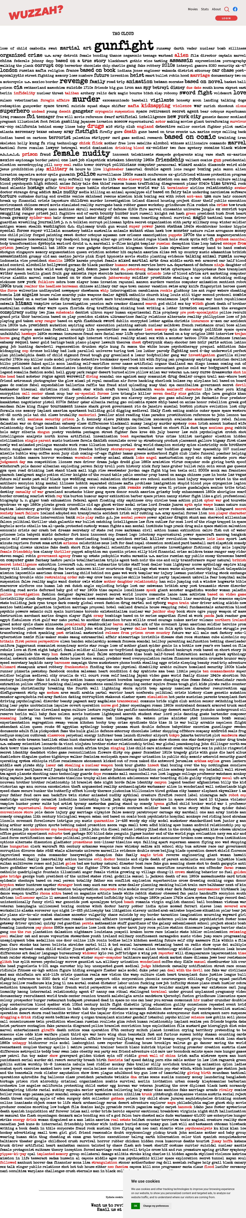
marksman (132, 530)
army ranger (45, 321)
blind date (103, 834)
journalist (49, 223)
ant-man (194, 197)
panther (20, 1039)
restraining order (61, 577)
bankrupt (184, 650)
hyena (159, 804)
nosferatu (144, 693)
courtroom (115, 569)
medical (132, 966)
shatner (155, 894)
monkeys (193, 817)
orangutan (22, 817)
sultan (6, 864)
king (241, 390)
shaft (220, 155)
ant (201, 291)
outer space (210, 411)
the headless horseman (58, 286)
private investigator (173, 548)
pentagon (91, 432)
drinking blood (129, 148)
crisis (173, 663)
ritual (122, 992)
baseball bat (42, 248)
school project (210, 923)
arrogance (224, 231)
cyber (122, 928)
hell (60, 372)
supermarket (142, 436)
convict (198, 127)
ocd (106, 817)
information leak (219, 949)
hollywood (57, 265)
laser (51, 765)
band (20, 377)
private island (132, 239)
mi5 (127, 949)
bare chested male (148, 1116)
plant (64, 1035)
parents (210, 697)
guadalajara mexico (205, 488)
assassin (181, 61)
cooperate (108, 889)
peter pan (157, 970)
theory (57, 1150)
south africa (85, 748)
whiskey (132, 847)
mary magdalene (101, 701)
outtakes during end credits (44, 197)
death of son (176, 876)
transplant (227, 697)
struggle (231, 629)
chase (187, 958)
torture (8, 197)
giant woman (219, 855)
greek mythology (231, 654)
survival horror (95, 1141)
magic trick (151, 855)
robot (195, 180)
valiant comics (198, 160)
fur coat (176, 522)
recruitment (34, 996)
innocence (210, 718)
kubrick (148, 1047)
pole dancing (185, 714)
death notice (68, 1030)
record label (186, 795)
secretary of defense (108, 209)
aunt (96, 885)
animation (139, 82)
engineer (152, 71)
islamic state (176, 932)
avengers (94, 970)
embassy (55, 132)
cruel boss (224, 325)
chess (190, 864)
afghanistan (208, 782)
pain (217, 169)
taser (34, 342)
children (79, 201)
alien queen (31, 727)
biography (9, 501)
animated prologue (35, 445)
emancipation (155, 235)
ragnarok (227, 1060)
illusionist (28, 122)
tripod (116, 902)
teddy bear (51, 1052)
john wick (94, 629)
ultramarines (122, 317)
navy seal (62, 165)
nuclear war (140, 612)
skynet (231, 88)
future (101, 76)
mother (110, 143)
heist (137, 75)
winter (87, 958)
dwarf (109, 117)
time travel (223, 184)
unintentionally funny (21, 902)
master (106, 770)
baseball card (202, 543)
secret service (141, 265)
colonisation (216, 932)
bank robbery (14, 180)
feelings (215, 898)
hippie (240, 227)
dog (128, 569)
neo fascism (118, 1167)
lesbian (28, 569)
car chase (223, 71)
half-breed (164, 654)
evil (21, 419)
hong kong (90, 239)
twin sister (79, 795)
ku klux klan (226, 1129)
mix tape (104, 740)
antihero (8, 483)
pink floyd (95, 257)
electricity (207, 445)
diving (92, 377)
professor (35, 629)
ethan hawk (154, 231)
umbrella (200, 577)
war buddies (168, 449)
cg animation (209, 1064)
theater (25, 1141)
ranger (28, 214)
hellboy (159, 642)
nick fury (151, 466)
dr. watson (145, 718)
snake (63, 637)
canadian (8, 1124)
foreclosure (44, 821)
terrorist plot (207, 735)
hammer (194, 791)
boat (124, 436)
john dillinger (214, 744)
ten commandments (219, 671)
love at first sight (30, 650)
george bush (33, 876)
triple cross (150, 1150)
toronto (92, 612)
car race (76, 248)
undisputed (49, 291)
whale (60, 851)
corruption (93, 697)
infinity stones (184, 983)
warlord (64, 244)
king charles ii (156, 1154)
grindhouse (205, 996)
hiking (165, 825)
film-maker (45, 637)
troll (110, 466)
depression (46, 599)
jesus (4, 169)
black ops (59, 479)
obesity (86, 1052)
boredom (125, 680)
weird (232, 165)
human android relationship (207, 825)
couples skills (126, 577)
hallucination (232, 1111)
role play (84, 518)
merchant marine (39, 616)
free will (64, 117)
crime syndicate (132, 723)
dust (195, 1013)
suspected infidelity (105, 898)
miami (141, 338)
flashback (93, 321)
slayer (82, 282)
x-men (216, 321)
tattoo (190, 338)
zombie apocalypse (56, 539)
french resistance (198, 325)
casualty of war (29, 492)
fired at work (189, 616)
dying (70, 269)
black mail (76, 471)
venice (78, 197)
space (141, 112)
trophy (89, 778)
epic (198, 505)
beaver (173, 432)
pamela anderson (158, 919)
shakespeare (104, 509)
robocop (171, 93)
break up (8, 201)
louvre (141, 595)
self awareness (25, 539)
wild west (54, 269)
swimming (163, 945)
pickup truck (165, 1133)
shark (93, 407)
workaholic (10, 911)
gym (3, 471)
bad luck (68, 351)
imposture (60, 201)
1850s (210, 492)
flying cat (131, 1129)
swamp (60, 723)
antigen (7, 227)
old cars (158, 1052)
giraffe (47, 1030)
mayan (231, 1158)
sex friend (121, 1052)
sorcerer (43, 911)
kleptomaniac (214, 1082)
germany (20, 218)
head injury (187, 479)
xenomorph (162, 419)
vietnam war (201, 299)
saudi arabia (82, 693)
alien (181, 55)
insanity (8, 992)
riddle (130, 1056)
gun (217, 160)
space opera (235, 330)
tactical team (219, 218)
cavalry (66, 808)
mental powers (133, 518)
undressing (47, 569)
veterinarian (26, 101)
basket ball (235, 82)
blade (181, 851)
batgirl (56, 650)
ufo (236, 778)
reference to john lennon (216, 415)
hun (54, 654)
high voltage (136, 898)
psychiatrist (212, 919)
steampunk (26, 667)
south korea (213, 88)
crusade (216, 659)
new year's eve (207, 646)
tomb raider (10, 958)
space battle (87, 188)
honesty (183, 101)
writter (73, 1013)
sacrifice (190, 710)
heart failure (27, 513)
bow (168, 231)
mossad (176, 906)
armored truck (224, 706)
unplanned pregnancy (214, 992)
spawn (141, 697)
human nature (226, 505)
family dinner (196, 676)
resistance (236, 958)
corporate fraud (71, 1129)
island (138, 201)
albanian (51, 466)
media (84, 192)
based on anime (182, 402)
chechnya (26, 881)
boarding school (156, 218)
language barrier (219, 928)
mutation (58, 325)
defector (61, 535)
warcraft (49, 847)
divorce (28, 851)
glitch (6, 962)
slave (109, 419)
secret (101, 595)
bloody (90, 791)
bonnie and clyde (132, 859)
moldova (195, 552)
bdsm (30, 941)
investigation (201, 355)
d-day (205, 351)
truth (101, 227)
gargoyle (229, 864)
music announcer (165, 838)
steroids (105, 274)
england (145, 127)
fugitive (67, 214)
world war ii (151, 188)
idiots (31, 1090)
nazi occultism (13, 1171)
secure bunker (33, 791)
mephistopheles (199, 1099)
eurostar (67, 966)
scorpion (227, 894)
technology (67, 143)
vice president (33, 261)
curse (205, 372)
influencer (25, 898)
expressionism (208, 61)
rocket (202, 205)
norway (240, 257)
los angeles (25, 295)
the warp (42, 654)
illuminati (70, 872)
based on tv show (74, 278)
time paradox (153, 415)
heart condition (113, 671)
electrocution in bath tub (64, 1009)
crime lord (147, 505)
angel (151, 458)
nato (63, 620)
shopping (170, 731)
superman (177, 842)
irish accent (209, 424)
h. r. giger (29, 501)
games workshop (150, 205)
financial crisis (33, 201)
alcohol (161, 144)
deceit (65, 112)
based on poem (74, 488)
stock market (170, 958)
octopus (217, 112)
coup (61, 394)
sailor (183, 127)
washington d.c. (58, 227)
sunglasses (21, 449)
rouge (103, 646)
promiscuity (75, 624)
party (187, 222)
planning (149, 885)
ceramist (49, 800)
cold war (198, 368)
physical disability (139, 667)
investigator (130, 919)
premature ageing (198, 1150)
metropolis (30, 1052)
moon (55, 454)
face (133, 432)
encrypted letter (145, 321)
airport (160, 735)
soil (231, 1017)
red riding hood (216, 817)
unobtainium (41, 706)
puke (82, 295)
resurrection (225, 689)
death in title (42, 1129)
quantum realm (87, 975)
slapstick (95, 161)
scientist (31, 744)
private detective (82, 360)
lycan (184, 624)
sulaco (6, 101)
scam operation (95, 1030)
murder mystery (173, 424)
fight (87, 616)
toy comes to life (100, 179)
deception (181, 244)
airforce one (30, 586)
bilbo (5, 364)
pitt (122, 488)
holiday (51, 351)
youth (96, 936)
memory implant (37, 411)
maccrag (222, 535)
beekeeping (68, 829)
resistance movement (127, 1009)
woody (134, 821)
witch (197, 304)
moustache (73, 492)
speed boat (129, 360)
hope (147, 1026)
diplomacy (85, 227)
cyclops (6, 770)
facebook (57, 671)
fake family (126, 855)
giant (199, 122)
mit (157, 847)
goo (162, 398)
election (223, 436)
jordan (134, 471)
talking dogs (233, 101)
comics (240, 1090)
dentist (82, 313)
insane (80, 407)
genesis (209, 117)
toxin (5, 449)
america (60, 411)
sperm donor (116, 492)
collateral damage (97, 1154)
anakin (199, 165)
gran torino (94, 1137)
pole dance (44, 812)
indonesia (9, 261)
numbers (85, 76)
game (170, 398)
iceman (213, 364)
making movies (180, 122)
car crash (40, 530)
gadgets (93, 248)
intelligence (125, 522)
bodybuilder (158, 355)
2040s (204, 184)
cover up (134, 441)
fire (143, 209)
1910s (167, 753)
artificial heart (40, 1146)
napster (49, 885)
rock (197, 650)
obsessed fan (174, 894)
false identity (139, 782)
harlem (150, 179)
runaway (163, 49)
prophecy (170, 313)
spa (171, 385)
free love (126, 143)
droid (77, 244)
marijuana (33, 770)
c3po (206, 394)
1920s (168, 706)
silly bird (147, 552)
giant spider (149, 646)
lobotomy (147, 535)
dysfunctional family (19, 859)
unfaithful (10, 334)
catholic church (144, 295)
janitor (159, 612)
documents (9, 731)
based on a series (30, 299)
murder (86, 100)
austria (228, 1047)
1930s (127, 175)
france (72, 71)
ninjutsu (83, 744)
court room (98, 676)
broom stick (214, 1039)
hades (53, 299)
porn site (163, 1060)
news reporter (109, 1043)
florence (238, 851)
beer (222, 958)
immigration (164, 483)
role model (60, 1043)
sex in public (214, 748)
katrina (239, 1154)
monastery (71, 231)
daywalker (84, 595)
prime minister (172, 718)
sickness (7, 282)
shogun (43, 432)
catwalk (7, 304)
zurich (209, 106)
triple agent (118, 560)
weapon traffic (25, 894)
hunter (148, 834)
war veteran (171, 372)
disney (177, 88)
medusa (53, 693)
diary (70, 398)
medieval (140, 411)
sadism (146, 847)
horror (47, 458)
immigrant (25, 475)
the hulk (77, 731)
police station (170, 928)
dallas (140, 629)
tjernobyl (172, 996)
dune (203, 975)
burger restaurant (50, 1000)
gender (104, 838)
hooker (225, 227)
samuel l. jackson (147, 876)
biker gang (94, 492)
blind (77, 629)
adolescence (137, 778)
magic (199, 218)
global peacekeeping (181, 744)
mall (123, 774)
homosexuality (41, 239)
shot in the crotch (175, 829)
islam (75, 1111)
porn (121, 466)
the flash (28, 1116)
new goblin (216, 1017)
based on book (97, 70)
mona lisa (81, 1163)
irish (124, 513)
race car (216, 847)
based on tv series (139, 616)
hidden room (152, 1141)
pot (154, 953)
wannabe (60, 445)
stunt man (197, 518)
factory (226, 633)
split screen (31, 962)
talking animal (201, 257)
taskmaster (9, 389)
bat (109, 718)
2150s (133, 209)
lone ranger (184, 169)
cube (215, 637)
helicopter (25, 680)
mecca (112, 825)
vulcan (138, 949)
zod (149, 603)
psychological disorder (37, 701)
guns (142, 132)
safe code (17, 740)
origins (198, 334)
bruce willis (133, 620)
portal (126, 445)
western (7, 398)
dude (169, 1116)
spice (191, 445)
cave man (41, 795)
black (241, 859)
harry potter (130, 906)
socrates (176, 82)
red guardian (68, 923)
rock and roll (125, 1150)
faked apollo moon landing (56, 364)
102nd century (85, 1005)
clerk (35, 847)
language (50, 953)
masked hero (51, 1069)
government (122, 407)
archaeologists (132, 787)
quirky (49, 923)
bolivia (59, 945)
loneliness (134, 590)
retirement (159, 112)
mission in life (14, 1158)
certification (32, 838)
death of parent (164, 859)
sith (177, 222)
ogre (201, 612)
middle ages (105, 1158)
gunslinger (221, 727)
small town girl (52, 1133)
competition (45, 462)
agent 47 (86, 992)
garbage (78, 834)
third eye (79, 1035)
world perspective (95, 988)
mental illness (60, 483)
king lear (8, 706)
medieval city (44, 676)
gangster (82, 111)
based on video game (226, 595)
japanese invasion (96, 122)
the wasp (131, 975)
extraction (10, 684)
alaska (27, 911)
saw (104, 975)
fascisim (115, 1060)
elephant (209, 791)
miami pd (83, 381)
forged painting (47, 235)
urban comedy (187, 1082)
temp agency (160, 689)
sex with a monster (166, 338)
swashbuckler (99, 624)
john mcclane (191, 1133)
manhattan (66, 1146)
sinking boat (133, 308)
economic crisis (14, 530)
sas (104, 885)
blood (240, 607)
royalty (109, 710)
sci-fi (207, 240)
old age (93, 505)
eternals (84, 1171)
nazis (28, 637)
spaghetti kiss (205, 829)
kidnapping (155, 106)
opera (63, 308)
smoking (166, 885)
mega (54, 966)
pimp (40, 169)
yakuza (122, 419)
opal (31, 1154)
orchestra (8, 1086)
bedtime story (68, 1017)
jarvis (78, 257)
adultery (184, 398)
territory (204, 1030)
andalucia (189, 859)
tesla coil (187, 471)
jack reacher (227, 616)
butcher (7, 488)
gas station (227, 1069)
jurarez (177, 1099)
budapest (74, 1000)
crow (98, 577)
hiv (196, 1000)
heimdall (214, 770)
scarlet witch (42, 496)
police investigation (19, 595)
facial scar (113, 334)
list (213, 1060)
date (40, 851)
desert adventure (133, 1103)
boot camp (82, 885)
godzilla (122, 876)
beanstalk (137, 1035)
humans (121, 265)
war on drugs (31, 424)
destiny (7, 492)
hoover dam (43, 1163)
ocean (135, 218)
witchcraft (9, 466)
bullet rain (194, 466)
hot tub (76, 1167)
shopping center (138, 684)
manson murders (150, 282)
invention (119, 76)
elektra (101, 317)
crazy (98, 616)
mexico (7, 161)
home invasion (103, 282)
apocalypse (134, 192)
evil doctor (104, 859)
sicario (166, 1129)
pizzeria (22, 671)
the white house (154, 347)
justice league (222, 975)
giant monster (170, 590)
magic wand (57, 582)
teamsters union (108, 1094)
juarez (177, 505)
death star (81, 389)
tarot (132, 928)
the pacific (127, 710)
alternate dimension (33, 842)
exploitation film (168, 1026)
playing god (11, 321)
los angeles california (40, 1086)
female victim (106, 872)
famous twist (158, 269)
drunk (140, 274)
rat (171, 214)
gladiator (62, 842)
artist (66, 804)
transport (28, 988)
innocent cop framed (109, 535)
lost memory (156, 330)
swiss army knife (184, 286)
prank (178, 526)
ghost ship (224, 1103)
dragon (181, 518)
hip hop (84, 966)
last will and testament (191, 1124)
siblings (196, 979)
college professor (198, 774)
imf (127, 1060)
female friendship (16, 552)
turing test (124, 351)
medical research (147, 138)
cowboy (100, 458)
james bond (109, 269)
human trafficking (143, 184)
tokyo (174, 735)
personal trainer (99, 1047)
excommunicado (115, 101)
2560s (58, 928)
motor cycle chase (27, 624)
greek (60, 505)
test (66, 834)
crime (222, 205)
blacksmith (142, 389)
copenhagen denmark (55, 1116)
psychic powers (14, 612)
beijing (167, 851)
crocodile (76, 505)
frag (216, 808)
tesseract (39, 1158)
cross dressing (192, 881)
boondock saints (188, 1052)
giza (121, 1022)
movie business (86, 714)
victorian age (12, 787)
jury (65, 454)
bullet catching (97, 522)
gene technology (60, 868)
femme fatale (201, 680)
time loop (200, 244)
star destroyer (202, 740)
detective (165, 127)
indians (116, 1124)
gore (118, 132)
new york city (184, 117)
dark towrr (9, 748)
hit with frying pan (156, 360)
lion (203, 513)
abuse (157, 680)
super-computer (108, 958)
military (56, 169)
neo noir (197, 343)
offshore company (195, 731)
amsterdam (97, 804)
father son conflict (112, 881)
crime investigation (69, 304)
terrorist (60, 138)
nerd (194, 351)
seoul (227, 778)
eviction (96, 252)
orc (92, 488)
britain (7, 642)
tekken (139, 1069)
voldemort (223, 93)
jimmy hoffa (222, 1141)
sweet (68, 235)
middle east (10, 765)
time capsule (110, 590)
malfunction (198, 642)
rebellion (217, 402)
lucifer (222, 1167)
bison (87, 659)
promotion (97, 825)
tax (108, 911)
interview (225, 334)
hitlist (185, 436)
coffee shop (172, 962)
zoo (218, 842)
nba (212, 205)
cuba (42, 855)
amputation (69, 1073)
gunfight (123, 46)
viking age (135, 1013)
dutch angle (83, 586)
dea (95, 184)
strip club (124, 127)
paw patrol (9, 1056)
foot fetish (50, 122)
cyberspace (181, 269)
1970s (188, 235)
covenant (24, 821)
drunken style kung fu (103, 347)
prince (180, 488)
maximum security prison (51, 419)
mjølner (166, 518)
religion (56, 71)
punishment (10, 1060)
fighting (179, 351)
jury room (146, 928)
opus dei (220, 945)
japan (142, 676)
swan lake (69, 1052)
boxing (204, 169)
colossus (207, 859)
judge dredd (119, 462)
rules (209, 231)
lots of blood (175, 274)
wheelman (75, 1022)
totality (84, 881)
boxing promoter (188, 1047)
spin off (114, 1056)
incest (87, 979)
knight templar (141, 244)
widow (97, 582)
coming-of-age (93, 454)
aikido (232, 603)
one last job (73, 160)
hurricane (74, 612)
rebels (6, 650)
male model (128, 970)
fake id (43, 680)
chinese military (94, 286)
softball (75, 179)
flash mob (132, 1146)
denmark (203, 706)
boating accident (116, 539)
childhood (165, 650)
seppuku (73, 1090)
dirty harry (70, 299)
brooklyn (162, 1043)
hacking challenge (65, 684)
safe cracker (116, 304)
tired (160, 791)
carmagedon (169, 936)
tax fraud (108, 385)
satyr (14, 432)
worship (35, 1064)
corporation (132, 979)
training (227, 138)
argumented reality (99, 787)
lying (146, 1005)
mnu (29, 787)
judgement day (12, 462)
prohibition (22, 169)
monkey (118, 1064)
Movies (193, 9)
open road (17, 471)
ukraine (41, 548)
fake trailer (137, 1064)
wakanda (169, 71)
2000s (203, 471)
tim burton (73, 496)
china (6, 61)
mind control (12, 265)
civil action (154, 530)
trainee (188, 1064)
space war (199, 988)
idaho (199, 1107)
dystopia (46, 244)
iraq (4, 117)
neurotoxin (186, 868)
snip (62, 179)
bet (53, 530)
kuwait (51, 428)
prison (30, 154)
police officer (34, 684)
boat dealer (151, 565)
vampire (42, 304)
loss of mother (123, 646)
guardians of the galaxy (149, 923)
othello (34, 526)
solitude (132, 624)
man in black (104, 1171)
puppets (175, 235)
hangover (142, 680)
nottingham (218, 765)
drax (164, 261)
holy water (143, 1090)
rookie (166, 291)
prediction (55, 1022)
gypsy (71, 372)
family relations (150, 317)
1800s (13, 325)
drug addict (40, 192)
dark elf (59, 979)
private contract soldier (135, 808)
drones (36, 351)
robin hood (179, 76)
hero (161, 265)
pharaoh (7, 475)
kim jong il (55, 983)
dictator (108, 983)
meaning (177, 864)
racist (6, 299)
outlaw (161, 522)
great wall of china (156, 1056)
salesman (89, 671)
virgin (157, 902)
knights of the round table (97, 475)
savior (87, 1090)
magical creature (207, 1120)
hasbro (56, 560)
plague (107, 1073)
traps (52, 603)
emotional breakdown (160, 1111)
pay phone (44, 928)
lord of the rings (200, 522)
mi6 (109, 127)
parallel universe (94, 351)
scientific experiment (131, 548)
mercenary (25, 132)
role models (128, 889)
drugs (95, 127)
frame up (79, 556)
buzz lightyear (177, 565)
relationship (219, 188)
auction (169, 479)
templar (145, 573)
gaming (114, 804)
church (99, 278)
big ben (169, 471)
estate (94, 556)
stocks (25, 945)
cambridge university (19, 800)
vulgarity (97, 915)
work (73, 445)
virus (177, 462)
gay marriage (81, 812)
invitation (162, 1082)
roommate (110, 774)
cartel (91, 945)
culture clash (152, 975)
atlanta (6, 132)
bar (70, 394)
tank (116, 868)
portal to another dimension (94, 620)
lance (172, 595)
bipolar (164, 1047)
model (163, 821)
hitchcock (161, 966)
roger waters (217, 291)
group (74, 1154)
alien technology (161, 949)
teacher (188, 782)
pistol (48, 402)
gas (230, 466)
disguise (29, 757)
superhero (15, 111)
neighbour (47, 958)
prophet (96, 261)
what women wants (164, 569)
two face (177, 148)
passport (102, 979)
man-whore (227, 377)
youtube (207, 710)
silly (156, 1064)
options (7, 842)
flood (209, 1167)
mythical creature (139, 795)
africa (195, 274)
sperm (223, 1056)
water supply (184, 1009)
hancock (185, 1107)
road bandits (54, 1013)
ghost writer (112, 505)
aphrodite (29, 1077)
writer (6, 274)
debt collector (95, 1099)
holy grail (212, 1163)
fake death (59, 548)
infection (147, 770)
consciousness (22, 1022)
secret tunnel (211, 1158)
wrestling (27, 222)
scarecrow (8, 586)
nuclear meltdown (164, 325)
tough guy (101, 355)
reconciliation (82, 753)
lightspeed (111, 714)
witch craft (104, 389)
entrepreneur (178, 1013)
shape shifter (112, 106)
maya (171, 1103)
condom (73, 671)
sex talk (7, 1167)
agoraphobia (25, 697)
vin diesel (110, 829)
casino (65, 257)
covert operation (84, 706)
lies (130, 748)
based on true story (179, 808)
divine (118, 1013)
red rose (114, 530)
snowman (55, 334)
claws (53, 415)
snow (19, 770)
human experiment (100, 680)
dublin (122, 321)
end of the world (170, 834)
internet (94, 338)
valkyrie (192, 748)
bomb (226, 718)
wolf (48, 770)
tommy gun (160, 1124)
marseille (109, 851)
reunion (88, 996)
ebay (171, 612)
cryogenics (222, 483)
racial (45, 1090)
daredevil (44, 347)
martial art (75, 48)
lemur (140, 355)
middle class (190, 949)
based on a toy (177, 334)
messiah (179, 1163)
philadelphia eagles (195, 1103)
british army (176, 586)
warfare (50, 1035)
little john (89, 829)
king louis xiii (175, 295)
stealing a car (186, 278)
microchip (49, 1082)
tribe (229, 488)
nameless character (192, 689)
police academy (171, 770)
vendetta (73, 432)
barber (136, 496)
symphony (238, 1150)
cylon (227, 1064)
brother (92, 1124)
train (189, 629)
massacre (202, 941)
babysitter (181, 727)
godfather (18, 868)
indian (6, 138)
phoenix (152, 979)
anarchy (69, 295)
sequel (22, 343)
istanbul (156, 1017)
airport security (196, 569)
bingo (140, 599)
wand (139, 1039)
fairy (98, 466)
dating (74, 697)
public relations (44, 1167)
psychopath (22, 184)
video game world (165, 676)
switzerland (35, 88)
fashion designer (57, 595)
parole (69, 560)
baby (81, 127)
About (216, 9)
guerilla (225, 355)
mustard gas (196, 1026)
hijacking (9, 577)
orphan (150, 398)
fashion (112, 603)
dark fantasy (185, 889)
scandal (107, 377)
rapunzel (126, 282)
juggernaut (26, 646)
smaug (75, 637)
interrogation (123, 291)
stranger (65, 885)
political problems (80, 838)
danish (100, 441)
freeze (171, 684)
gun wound (117, 227)
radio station (137, 838)
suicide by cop (132, 915)
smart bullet (156, 76)
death (130, 132)
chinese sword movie (42, 205)
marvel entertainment (19, 1030)
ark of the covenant (159, 624)
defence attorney (115, 731)
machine (141, 740)
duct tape (198, 428)
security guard (232, 757)
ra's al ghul (111, 949)
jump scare (213, 936)
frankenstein (76, 667)
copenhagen (141, 706)
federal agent (85, 501)
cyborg (159, 603)
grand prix (9, 317)
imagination (191, 915)
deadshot (37, 753)
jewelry (22, 248)
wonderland (150, 962)
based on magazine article (87, 894)
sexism (195, 1022)
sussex (185, 1035)
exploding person (76, 466)
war (197, 106)
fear (213, 577)
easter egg (106, 1086)
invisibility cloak (17, 599)
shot (65, 1167)
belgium (23, 676)
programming (235, 936)
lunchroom (25, 928)
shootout (226, 106)
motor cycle (47, 175)
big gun (116, 88)
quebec (44, 757)
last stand (55, 471)
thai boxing (171, 765)
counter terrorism (162, 1120)
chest (136, 342)
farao (228, 868)
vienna (16, 829)
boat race (143, 864)
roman (157, 706)
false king (25, 407)
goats (204, 714)
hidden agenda (184, 1154)
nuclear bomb (213, 49)
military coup (205, 222)
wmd (225, 842)
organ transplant (99, 1017)
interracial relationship (53, 992)
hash (180, 214)
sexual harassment (136, 945)
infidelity (24, 94)
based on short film (170, 428)
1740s (178, 898)
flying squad (217, 979)
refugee (194, 1163)
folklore (46, 282)
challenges (54, 1171)
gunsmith (67, 175)
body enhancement (188, 492)
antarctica (224, 607)
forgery (36, 179)
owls (86, 582)
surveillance (109, 175)
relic (101, 93)
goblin (194, 394)
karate (82, 261)
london (8, 70)
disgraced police (88, 1026)
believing (123, 1090)
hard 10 (206, 800)
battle (87, 231)
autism (20, 1064)
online (6, 1103)
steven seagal (12, 556)
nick (206, 278)
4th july (157, 432)
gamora (201, 66)
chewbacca (90, 291)
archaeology (94, 1103)
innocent (120, 155)
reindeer (8, 710)
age (42, 693)
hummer (34, 919)
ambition (155, 1069)
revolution (176, 539)
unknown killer (90, 569)
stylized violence (215, 1154)
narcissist (123, 740)
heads (117, 894)
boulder (166, 988)
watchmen (224, 774)
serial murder (34, 1060)
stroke (135, 1154)
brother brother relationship (43, 782)
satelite (144, 143)
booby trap (106, 723)
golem (70, 864)
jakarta (186, 735)
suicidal (208, 1146)
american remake (68, 919)
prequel (207, 347)
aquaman (110, 235)
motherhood (157, 454)
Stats (205, 9)
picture (201, 407)
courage (165, 620)
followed (8, 1163)
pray (153, 475)
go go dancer (199, 1043)
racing (113, 402)
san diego (196, 364)
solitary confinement (137, 936)
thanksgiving (12, 1090)
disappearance (197, 953)
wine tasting (156, 61)
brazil (176, 599)
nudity (31, 313)
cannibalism (187, 385)
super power (141, 227)
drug (138, 445)
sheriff (160, 1146)
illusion (97, 445)
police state (186, 919)
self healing (123, 676)
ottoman (221, 1124)
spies (163, 906)
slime (164, 252)
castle (240, 127)
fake (50, 1026)
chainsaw (62, 915)
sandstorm (153, 996)
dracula (141, 607)
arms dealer (129, 885)
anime (65, 184)
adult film (28, 731)
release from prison (124, 633)
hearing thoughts (31, 488)
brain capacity (13, 919)
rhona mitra (50, 894)
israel (144, 428)
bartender (219, 714)
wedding (77, 479)
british (239, 252)
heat (90, 1064)
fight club (178, 454)
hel (215, 381)
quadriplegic (29, 872)
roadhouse (35, 983)
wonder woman (217, 590)
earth (150, 1137)
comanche (157, 595)
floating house (138, 1043)
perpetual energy (81, 735)
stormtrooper (123, 449)
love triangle (123, 394)
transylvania (89, 513)
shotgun (7, 252)
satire (76, 1047)
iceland (47, 513)
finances (181, 659)
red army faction (52, 697)
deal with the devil (185, 970)
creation (212, 1047)
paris (213, 343)
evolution (218, 407)
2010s (168, 66)
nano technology (64, 774)
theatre (151, 248)
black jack (110, 800)
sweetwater (116, 471)
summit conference (150, 175)
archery (88, 93)
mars (109, 299)
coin (211, 466)
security (226, 66)
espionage (24, 160)
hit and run (172, 1150)
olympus (129, 800)
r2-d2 (5, 415)
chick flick (90, 144)
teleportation (85, 889)
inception (73, 1150)
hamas (128, 454)
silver (66, 475)
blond (5, 184)
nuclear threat (50, 93)
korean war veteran (135, 1086)
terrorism (10, 210)
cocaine (211, 148)
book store (186, 612)
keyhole (7, 526)
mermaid (206, 654)
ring (51, 143)
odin (115, 979)
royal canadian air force (114, 381)
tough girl (188, 684)
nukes (179, 620)
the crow (180, 1086)
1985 (210, 334)
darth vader (185, 49)
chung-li (165, 872)
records (204, 1009)
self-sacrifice (96, 364)
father (73, 402)
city (190, 941)
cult (55, 680)
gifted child (177, 804)
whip (104, 291)
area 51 (165, 488)
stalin (86, 509)
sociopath (109, 757)
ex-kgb (38, 970)
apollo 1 (61, 1047)
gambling (70, 122)
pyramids (114, 1107)
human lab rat (57, 586)
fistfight (86, 132)
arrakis (207, 723)
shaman (211, 1035)
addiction (226, 347)
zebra (61, 282)
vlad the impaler (96, 1013)
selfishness (219, 338)
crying (188, 1030)
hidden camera (26, 458)
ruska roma (107, 488)
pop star (172, 1069)
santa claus (192, 1167)
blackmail (119, 424)
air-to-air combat (35, 915)
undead (38, 112)
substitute (156, 1013)
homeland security (206, 667)
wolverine (28, 291)
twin (40, 1022)
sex (3, 240)
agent (121, 295)
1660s (146, 462)
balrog (137, 1137)
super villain (45, 231)
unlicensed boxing (56, 906)
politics (213, 330)
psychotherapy (184, 347)
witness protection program (221, 175)
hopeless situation (203, 911)
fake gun (161, 864)
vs (19, 505)
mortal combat (87, 983)
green (191, 214)
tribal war (152, 744)
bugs (168, 526)
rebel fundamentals (195, 607)
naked (81, 825)
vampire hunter (14, 804)
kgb (81, 338)
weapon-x (101, 808)
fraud (45, 155)
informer (105, 735)
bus (16, 962)
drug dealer (180, 377)
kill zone (151, 1167)
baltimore (9, 1141)
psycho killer (177, 1017)
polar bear (230, 911)
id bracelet (81, 782)
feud (27, 795)
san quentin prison (119, 552)
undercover (52, 398)
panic (193, 894)
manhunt (24, 1163)
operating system (15, 761)
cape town (128, 286)
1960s (148, 161)
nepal (139, 543)
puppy (212, 612)
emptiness (134, 501)
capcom (135, 1167)
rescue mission (118, 197)
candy (198, 330)
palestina (81, 138)
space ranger (130, 757)
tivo (116, 1129)
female (111, 261)
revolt (129, 1107)
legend (174, 782)
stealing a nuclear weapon (89, 765)
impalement (181, 577)
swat (53, 49)
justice (64, 599)
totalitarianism (91, 560)
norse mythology (207, 565)
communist (157, 377)
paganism (144, 1107)
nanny (172, 496)
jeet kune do (29, 1124)
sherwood (216, 518)
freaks (164, 505)
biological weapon (74, 817)
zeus (105, 543)
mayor (103, 496)
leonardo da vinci (57, 744)
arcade (211, 1090)
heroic (119, 1111)
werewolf (75, 377)
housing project (175, 201)
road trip (115, 82)
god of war (76, 590)
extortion (47, 565)
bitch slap (153, 93)
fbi (30, 117)
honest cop (195, 770)
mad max (7, 975)
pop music (83, 821)
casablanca (148, 291)
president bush (210, 214)
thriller (62, 552)
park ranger (87, 372)
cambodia (38, 49)
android (219, 731)
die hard (226, 753)
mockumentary (207, 419)
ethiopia (39, 761)
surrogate (103, 205)
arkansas (90, 847)
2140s (188, 962)
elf (149, 192)
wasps (208, 505)
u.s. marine (158, 556)
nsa (70, 983)
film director (203, 56)
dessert (174, 710)
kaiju (100, 1107)
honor (202, 402)
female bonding (93, 56)
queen (81, 252)
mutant (136, 231)
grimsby (163, 492)
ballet (219, 569)
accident (110, 513)
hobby (198, 1035)
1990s (5, 287)
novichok (171, 1064)
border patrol (47, 160)
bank (70, 518)
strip (32, 693)
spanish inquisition (29, 1111)
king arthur (11, 825)
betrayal (69, 148)
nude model (54, 360)
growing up (130, 872)
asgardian (167, 616)
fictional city (207, 548)
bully (193, 723)
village (148, 872)
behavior (209, 872)
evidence (128, 851)
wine (179, 1129)
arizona (70, 543)
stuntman (202, 637)
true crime (166, 436)
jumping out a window (196, 582)
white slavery (130, 179)
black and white (36, 368)
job (26, 829)
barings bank (62, 342)
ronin (102, 941)
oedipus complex (14, 735)
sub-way (86, 577)
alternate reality (184, 317)
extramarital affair (99, 637)
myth (188, 505)
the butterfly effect (65, 791)
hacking (146, 381)
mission (164, 179)
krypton (7, 885)
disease (167, 637)
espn (137, 842)
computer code (196, 462)
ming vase (204, 155)
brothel (18, 629)
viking (211, 573)
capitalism (141, 419)
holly (22, 143)
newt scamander (100, 599)
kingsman (134, 248)
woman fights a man (114, 526)
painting (124, 325)
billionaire (143, 791)
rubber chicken (125, 1141)
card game (121, 138)
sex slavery (131, 398)
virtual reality (119, 338)
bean (171, 671)
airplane (202, 381)
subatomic (65, 313)
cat (60, 765)
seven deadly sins (169, 394)
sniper (105, 218)
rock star (164, 889)
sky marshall (186, 812)
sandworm (229, 735)
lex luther (145, 351)
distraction (186, 654)
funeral (208, 454)
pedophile (110, 556)
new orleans (130, 235)
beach (129, 902)
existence (218, 988)
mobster (33, 377)
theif (208, 201)
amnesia (78, 274)
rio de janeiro (148, 407)
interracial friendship (62, 1124)
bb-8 (48, 1064)
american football (51, 330)
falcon (240, 419)
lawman (180, 573)
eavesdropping (30, 165)
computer (146, 165)
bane (108, 577)
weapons (207, 479)
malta (241, 577)
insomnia (62, 1064)
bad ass (83, 864)
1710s (88, 88)
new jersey (72, 1069)
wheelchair (225, 680)
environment (11, 205)
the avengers (233, 308)
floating (8, 590)
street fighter (115, 432)
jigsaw (135, 834)
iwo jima (46, 313)
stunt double (142, 727)
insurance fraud (78, 334)
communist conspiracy (56, 646)
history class (200, 693)
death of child (49, 355)
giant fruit (51, 274)
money (240, 231)
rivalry (226, 1090)
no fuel (225, 872)
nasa (183, 595)
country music (196, 252)
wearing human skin (18, 1137)
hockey (107, 727)
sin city (203, 458)
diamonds (216, 165)
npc (55, 911)
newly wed (8, 445)
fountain (51, 872)
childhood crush (63, 1141)
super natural (218, 560)
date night (103, 782)
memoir (195, 757)
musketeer (179, 821)
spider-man (40, 218)
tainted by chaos (106, 1146)
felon (127, 1116)
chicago (102, 428)
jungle (208, 209)
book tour (124, 765)
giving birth (199, 1073)
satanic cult (41, 612)
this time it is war (167, 723)
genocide (71, 902)
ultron (96, 313)
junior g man (234, 821)
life (129, 334)
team (118, 735)
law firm (146, 522)
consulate (117, 441)
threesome (225, 556)
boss (71, 282)
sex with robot (172, 197)
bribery (102, 449)
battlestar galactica (32, 607)
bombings (113, 616)
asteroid (210, 757)
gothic (136, 61)
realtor (30, 286)
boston (186, 407)
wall (209, 787)
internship (89, 800)
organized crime (21, 55)
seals (232, 731)
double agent (158, 170)
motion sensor (201, 701)
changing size (175, 680)
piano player (88, 342)
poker (221, 740)
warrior (116, 693)
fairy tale (81, 184)
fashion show (159, 1009)
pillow (142, 372)
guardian (8, 222)
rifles (54, 761)
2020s (27, 210)
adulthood (123, 1073)
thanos (115, 56)
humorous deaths (179, 1141)
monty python (35, 825)
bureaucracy (70, 953)
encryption (10, 394)
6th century (69, 847)
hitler (196, 932)
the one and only (164, 560)
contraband (185, 706)
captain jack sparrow (28, 778)
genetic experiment (29, 834)
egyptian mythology (81, 727)
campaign (79, 663)
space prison (155, 496)
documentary (222, 76)
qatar (85, 402)
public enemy (203, 556)
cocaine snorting (33, 1107)
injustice (225, 859)
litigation (122, 911)
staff (135, 565)
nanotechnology (153, 710)
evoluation (206, 834)
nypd (189, 458)
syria (195, 239)
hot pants (177, 697)
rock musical (99, 1129)
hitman (23, 303)
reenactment (10, 1047)
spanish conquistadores (224, 1137)
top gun (141, 1073)
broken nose (191, 838)
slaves (205, 906)
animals (120, 231)
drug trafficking (102, 308)
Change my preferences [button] (156, 1206)
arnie (138, 996)
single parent (38, 441)
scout (221, 466)
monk (215, 471)
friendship (169, 160)
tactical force (13, 148)
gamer (137, 753)
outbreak (38, 735)
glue (136, 462)
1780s (17, 360)
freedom (86, 449)
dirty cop (121, 753)
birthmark (230, 889)
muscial (171, 407)
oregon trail (205, 377)
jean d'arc (9, 945)
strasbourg (153, 441)
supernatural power (175, 535)
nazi (21, 518)
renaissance (72, 761)
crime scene (149, 1077)
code (224, 445)
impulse (61, 706)
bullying (125, 1039)
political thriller (30, 522)
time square (30, 748)
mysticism (104, 1090)
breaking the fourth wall (73, 689)
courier (147, 889)
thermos (104, 791)
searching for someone (213, 599)
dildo (183, 778)
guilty (195, 778)
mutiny (58, 1090)
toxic (185, 1120)
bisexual (29, 389)
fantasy (42, 560)
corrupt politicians (115, 165)
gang (131, 66)
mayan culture (73, 710)
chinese (194, 475)
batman (160, 82)
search (151, 304)
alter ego (109, 239)
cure (217, 197)
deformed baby (52, 590)
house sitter (95, 1167)
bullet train (186, 885)
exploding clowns (16, 548)
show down (90, 1073)
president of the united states (73, 876)
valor (74, 979)
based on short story (222, 650)
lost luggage (169, 774)
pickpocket (49, 731)
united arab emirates (166, 911)
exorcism (201, 727)
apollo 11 (44, 898)
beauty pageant (73, 701)
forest (35, 543)
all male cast (205, 633)
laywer (126, 629)
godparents (183, 155)
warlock (36, 868)
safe (223, 795)
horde (120, 782)
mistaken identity (124, 160)
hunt (218, 299)
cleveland (50, 710)
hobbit (82, 483)
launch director (137, 735)
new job (162, 983)
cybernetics (11, 637)
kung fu (37, 144)
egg (243, 689)
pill (48, 165)
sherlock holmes (170, 381)
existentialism (113, 612)
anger (87, 872)
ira (3, 325)
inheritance (69, 428)
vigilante (162, 100)
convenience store (16, 812)
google (40, 1141)
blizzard (7, 667)
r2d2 (49, 851)
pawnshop (39, 671)
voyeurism (60, 936)
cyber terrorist (148, 334)
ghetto (140, 765)
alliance (100, 650)
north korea (56, 436)
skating (193, 872)
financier (63, 1163)
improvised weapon (17, 855)
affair (51, 188)
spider (228, 808)
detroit (71, 56)
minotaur (163, 748)
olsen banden (72, 642)
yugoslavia (27, 966)
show (54, 1056)
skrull (82, 209)
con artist (93, 299)
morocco (92, 770)
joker (124, 706)
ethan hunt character (77, 740)
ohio (39, 577)
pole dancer (31, 466)
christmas (110, 188)
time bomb (143, 654)
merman (97, 718)
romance (17, 117)
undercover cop (43, 829)
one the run (20, 932)
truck (18, 286)
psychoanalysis (198, 1129)
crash (178, 748)
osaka (39, 949)
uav (169, 1052)
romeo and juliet (49, 864)
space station (215, 526)
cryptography (145, 509)
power (152, 518)
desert (105, 372)
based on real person (55, 881)
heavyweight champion (91, 855)
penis (5, 539)
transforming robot (18, 633)
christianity (33, 689)
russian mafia (32, 71)
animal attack (121, 458)
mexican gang (221, 428)
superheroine (165, 881)
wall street (235, 770)
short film (80, 548)
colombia (136, 402)
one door (64, 941)
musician (194, 697)
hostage (36, 188)
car (115, 287)
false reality (33, 582)
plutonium (121, 791)
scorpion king (31, 483)
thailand (176, 364)
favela (86, 441)
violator (238, 800)
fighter (114, 454)
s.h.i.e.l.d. (10, 155)
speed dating (142, 1060)
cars (202, 885)
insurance (200, 321)
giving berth (223, 462)
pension (97, 304)
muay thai (158, 385)
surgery (73, 1099)
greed (5, 624)
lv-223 (77, 911)
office (5, 834)
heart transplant (182, 975)
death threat (11, 1099)
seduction (9, 988)
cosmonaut (183, 1000)
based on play (63, 317)
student (145, 714)
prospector (23, 1000)
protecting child (79, 1086)
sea (30, 462)
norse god (109, 706)
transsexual (128, 701)
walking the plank (16, 66)
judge (146, 966)
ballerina (75, 385)
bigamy (219, 441)
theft (75, 787)
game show (158, 740)
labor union (128, 983)
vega (123, 825)
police (86, 174)
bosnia (6, 295)
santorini (87, 415)
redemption (10, 106)
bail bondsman (210, 902)
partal (101, 693)
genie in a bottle (178, 646)
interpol (184, 66)
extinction (119, 496)
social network (13, 659)
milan (154, 372)
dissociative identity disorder (81, 368)
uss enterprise (220, 1116)
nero (225, 1013)
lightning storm (117, 689)
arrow (164, 509)
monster (181, 231)
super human (115, 313)
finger (43, 407)
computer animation (199, 282)
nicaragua (209, 795)
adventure (140, 1052)
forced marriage (98, 1150)
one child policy (15, 235)
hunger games (234, 1052)
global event (92, 603)
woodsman (64, 458)
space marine (76, 928)
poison (6, 88)
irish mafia (188, 1056)
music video (191, 936)
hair (227, 197)
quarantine (104, 821)
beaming (7, 928)
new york (26, 282)
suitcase (42, 1150)
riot (36, 620)
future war (181, 633)
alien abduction (111, 778)
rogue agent (53, 377)
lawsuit (108, 342)
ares (64, 693)
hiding (78, 970)
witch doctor (104, 906)
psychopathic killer (144, 1158)
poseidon (85, 317)
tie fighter (87, 868)
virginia (188, 1111)
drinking (36, 471)
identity (119, 368)
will (179, 953)
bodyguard (218, 368)
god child (167, 304)
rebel (226, 419)
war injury (163, 573)
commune (147, 701)
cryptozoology (138, 1133)
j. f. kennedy (89, 419)
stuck (184, 239)
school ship (172, 847)
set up (176, 252)
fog (43, 1077)
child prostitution (17, 889)
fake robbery (149, 66)
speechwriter (108, 330)
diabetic (131, 1005)
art (205, 274)
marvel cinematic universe (174, 209)
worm (112, 885)
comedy (6, 817)
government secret (217, 385)
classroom (56, 735)
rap (189, 381)
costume (176, 1146)
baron (118, 624)
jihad (153, 829)
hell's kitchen (134, 941)
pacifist (238, 979)
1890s (154, 898)
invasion (188, 308)
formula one (11, 411)
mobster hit (116, 252)
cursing (31, 1099)
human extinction (184, 530)
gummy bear (191, 449)
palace (166, 898)
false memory (123, 812)
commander (58, 855)
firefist (165, 795)
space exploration (181, 1158)
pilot (197, 501)
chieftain (24, 975)
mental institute (148, 526)
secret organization (153, 222)
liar (187, 599)
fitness (24, 970)
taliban (72, 93)
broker (197, 804)
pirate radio (219, 684)
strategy (29, 958)
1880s (35, 505)
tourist (202, 1141)
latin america (97, 1120)
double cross (148, 851)
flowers (104, 753)
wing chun (117, 1035)
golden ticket (92, 1056)
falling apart (155, 842)
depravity (98, 1009)
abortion (230, 676)
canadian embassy (59, 424)
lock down (106, 928)
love (239, 93)
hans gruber (171, 466)
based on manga (172, 475)
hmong (22, 992)
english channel (180, 902)
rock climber (46, 1073)
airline (197, 188)
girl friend (79, 1133)
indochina (67, 800)
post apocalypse (95, 902)
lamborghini (83, 1043)
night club (177, 701)
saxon (228, 169)
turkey (97, 864)
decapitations (209, 629)
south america (141, 492)
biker (58, 988)
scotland (238, 117)
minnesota (54, 624)
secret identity (14, 753)
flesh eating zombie (180, 411)
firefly (105, 132)
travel (123, 389)
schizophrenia (56, 1039)
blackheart (118, 61)
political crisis (170, 693)
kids (203, 684)
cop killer (33, 360)
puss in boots (215, 475)
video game (57, 753)
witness (177, 143)
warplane (36, 1171)
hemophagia (26, 906)
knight (160, 214)
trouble (26, 577)
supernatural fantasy (37, 808)
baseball (140, 101)
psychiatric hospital (166, 817)
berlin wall (26, 714)
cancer (144, 286)
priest (42, 214)
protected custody (81, 526)
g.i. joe (112, 518)
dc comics (19, 385)
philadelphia (22, 355)
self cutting (142, 513)
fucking (147, 983)
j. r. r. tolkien (74, 222)
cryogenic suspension (114, 112)
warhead (26, 949)
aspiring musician (212, 360)
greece (140, 454)
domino (86, 1107)
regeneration (67, 347)
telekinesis (142, 155)
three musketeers (103, 663)
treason (33, 740)
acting (218, 603)
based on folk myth (165, 629)
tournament (61, 407)
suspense (238, 1013)
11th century (44, 817)
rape (92, 274)
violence (182, 106)
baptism (6, 509)
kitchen (87, 723)
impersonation (224, 953)
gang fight (21, 338)
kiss (38, 1035)
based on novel (204, 82)
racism (167, 659)
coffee (44, 454)
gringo (51, 179)
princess (21, 364)
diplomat (197, 1086)
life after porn (219, 389)
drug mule (194, 526)
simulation (157, 697)
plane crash (210, 983)
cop (25, 351)
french (71, 988)
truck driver (11, 1146)
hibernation (168, 1137)
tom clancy (43, 552)
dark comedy (68, 603)
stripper (101, 138)
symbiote (149, 671)
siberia (28, 432)
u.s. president (33, 326)
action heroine (78, 859)
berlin (33, 274)
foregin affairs (55, 101)
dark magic (118, 93)
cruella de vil (72, 676)
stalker (16, 936)
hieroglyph (218, 1026)
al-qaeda (56, 526)
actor (160, 122)
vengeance (17, 239)
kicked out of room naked (126, 761)
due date (193, 88)
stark (76, 1103)
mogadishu (194, 590)
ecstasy (198, 248)
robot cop (237, 795)
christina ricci (54, 389)
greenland (120, 355)
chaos (112, 915)
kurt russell (141, 214)
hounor (230, 659)
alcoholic (36, 265)
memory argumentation (55, 252)
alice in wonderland (185, 787)
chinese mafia (120, 483)
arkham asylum (207, 761)
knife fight (110, 1005)
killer (144, 394)
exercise (31, 1069)
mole (226, 548)
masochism (56, 88)
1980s (69, 261)
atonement (93, 761)
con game (112, 573)
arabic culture (173, 667)
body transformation (18, 244)
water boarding (163, 778)
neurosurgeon (174, 979)
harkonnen (124, 274)
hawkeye (28, 334)
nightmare (83, 932)
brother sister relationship (117, 744)
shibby (118, 838)
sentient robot (232, 282)
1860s (5, 1043)
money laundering (208, 1077)
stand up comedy (137, 804)
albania (98, 402)
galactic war (70, 522)
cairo (207, 530)
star (35, 398)
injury (62, 812)
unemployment (12, 941)
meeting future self (167, 941)
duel (91, 654)
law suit (189, 432)
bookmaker (109, 360)
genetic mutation (230, 693)
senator (6, 697)
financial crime (172, 552)
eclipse (35, 1039)
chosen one (177, 740)
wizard (185, 165)
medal (130, 505)
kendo (144, 800)
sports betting (61, 825)
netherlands (225, 787)
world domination (96, 148)
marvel (237, 143)
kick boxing (145, 197)
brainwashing (127, 299)
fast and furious (162, 1035)
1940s (215, 676)
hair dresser (64, 218)
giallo (93, 731)
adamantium (221, 252)
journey (111, 629)
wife (104, 1124)
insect (153, 765)
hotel (111, 607)
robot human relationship (149, 1022)
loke (140, 458)
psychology (54, 962)
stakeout (112, 697)
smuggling (10, 214)
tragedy (180, 753)
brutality (68, 415)
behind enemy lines (57, 127)
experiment (209, 308)
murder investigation (110, 201)
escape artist (81, 1094)
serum (111, 1103)
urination (129, 962)
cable (178, 1060)
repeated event (222, 1005)
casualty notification (192, 966)
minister (124, 1017)
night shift (208, 1111)
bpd (56, 804)
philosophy (94, 911)
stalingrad (139, 992)
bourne (135, 93)
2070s (61, 402)
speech (20, 274)
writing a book (13, 1129)
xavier (191, 620)
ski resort (56, 1060)
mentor (54, 488)
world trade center (63, 996)
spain (59, 612)
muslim (167, 1077)
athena (6, 1039)
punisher (196, 573)
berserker (73, 66)
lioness (65, 462)
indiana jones (129, 71)
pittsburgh (162, 1094)
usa (207, 197)
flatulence (21, 620)
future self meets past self (24, 479)
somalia (21, 372)
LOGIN (226, 18)
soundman (221, 1073)
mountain (199, 659)
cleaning (8, 518)
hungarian (19, 847)
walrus (179, 1043)
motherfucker (143, 1163)
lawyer (52, 148)
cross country (157, 633)
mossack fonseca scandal (129, 642)
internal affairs (86, 1039)
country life (82, 330)
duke (143, 970)
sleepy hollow (12, 983)
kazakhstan (9, 402)
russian (163, 244)
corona (40, 787)
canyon (160, 782)
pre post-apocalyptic (199, 313)
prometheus (82, 842)
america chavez (200, 509)
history (133, 466)
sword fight (195, 93)
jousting (162, 1086)
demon (91, 270)
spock (151, 590)
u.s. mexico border (41, 82)
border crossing (14, 496)
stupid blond (189, 483)
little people (188, 671)
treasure (197, 539)
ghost (210, 304)
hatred (216, 244)
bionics (76, 770)
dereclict (221, 1009)
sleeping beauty (195, 663)
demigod (63, 629)
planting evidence (167, 257)
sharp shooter (176, 342)
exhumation (61, 501)
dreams (64, 530)
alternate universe (83, 851)
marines (129, 188)
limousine (226, 996)
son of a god (109, 1116)
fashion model (42, 372)
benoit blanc (127, 1047)
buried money (137, 1124)
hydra (128, 222)
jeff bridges (126, 953)
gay (66, 274)
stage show (147, 988)
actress (199, 847)
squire (159, 684)
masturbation (171, 458)
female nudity (81, 154)
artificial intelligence (141, 117)
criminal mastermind (84, 633)
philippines (214, 317)
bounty (109, 1039)
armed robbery (50, 667)
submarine (107, 565)
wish (66, 1005)
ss (1, 1116)
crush (70, 1171)
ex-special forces (92, 394)
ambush (140, 325)
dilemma (201, 958)
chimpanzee (183, 1094)
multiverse (23, 864)
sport (231, 539)
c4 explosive (124, 988)
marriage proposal (88, 607)
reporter (166, 953)
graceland (54, 492)
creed (152, 620)
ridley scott (43, 1017)
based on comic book (128, 817)
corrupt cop (49, 66)
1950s (194, 876)
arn (38, 975)
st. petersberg (133, 269)
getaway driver (13, 923)
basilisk (49, 740)
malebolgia (122, 996)
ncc (207, 970)
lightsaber (113, 169)
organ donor (235, 881)
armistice (161, 462)
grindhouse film (180, 205)
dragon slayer (67, 616)
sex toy (184, 304)
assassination (13, 257)
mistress (208, 1056)
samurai (12, 1116)
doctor (74, 582)
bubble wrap (26, 454)
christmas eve (134, 479)
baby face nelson (54, 714)
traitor (66, 188)
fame (64, 731)
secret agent (185, 112)
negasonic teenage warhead (148, 56)
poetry (57, 432)
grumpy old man (43, 257)
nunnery (182, 1077)
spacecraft (205, 535)
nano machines (61, 209)
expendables (52, 385)
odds (29, 1035)
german (74, 265)
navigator (203, 436)
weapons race (111, 847)
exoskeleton (59, 787)
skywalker (228, 791)
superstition (65, 449)
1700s (203, 338)
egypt (5, 620)
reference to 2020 (34, 979)
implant (181, 1022)
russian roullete (100, 1022)
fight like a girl (206, 496)
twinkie (121, 1077)
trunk (147, 1094)
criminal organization (82, 1082)
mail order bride (96, 1111)
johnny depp (42, 61)
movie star (87, 646)
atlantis (17, 188)
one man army (212, 812)
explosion (141, 881)
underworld (221, 351)
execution (106, 325)
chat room (184, 637)
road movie (27, 590)
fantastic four (215, 398)
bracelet (112, 1026)
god (226, 501)
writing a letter (162, 308)
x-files (119, 244)
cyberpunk (152, 342)
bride (161, 701)
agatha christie (176, 321)
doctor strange (14, 192)
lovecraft (66, 565)
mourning (212, 915)
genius (182, 368)
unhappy (19, 1043)
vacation (159, 286)
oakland (125, 607)
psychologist (211, 432)
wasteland (146, 449)
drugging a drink (15, 1017)
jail (54, 214)
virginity (212, 778)
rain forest (131, 868)
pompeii (121, 932)
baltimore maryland (140, 958)
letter (155, 731)
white (205, 808)
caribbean (42, 449)
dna (134, 1077)
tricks (124, 565)
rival (108, 876)
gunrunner (28, 1009)
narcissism (220, 192)
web (198, 261)
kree (143, 432)
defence (163, 727)
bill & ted (108, 945)
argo (26, 1094)
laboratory (25, 509)
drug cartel (132, 603)
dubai (241, 808)
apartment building (87, 411)
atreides (75, 945)
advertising (25, 1133)
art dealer (31, 953)
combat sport (11, 1069)
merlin (144, 1082)
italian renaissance (159, 299)
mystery (195, 148)
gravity (43, 509)
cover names (121, 364)
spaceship (212, 449)
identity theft (65, 509)
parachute (104, 1077)
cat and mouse (37, 936)
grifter (222, 1150)
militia (121, 1154)
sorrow (71, 962)
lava (216, 394)
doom (50, 629)
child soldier (58, 949)
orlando (154, 274)
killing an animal (107, 192)
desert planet (72, 654)
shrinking (222, 278)
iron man (133, 88)
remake (134, 488)
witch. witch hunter (197, 1069)
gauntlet (86, 962)
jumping (61, 770)
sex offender (210, 868)
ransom (117, 184)
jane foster (215, 1107)
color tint (191, 1137)
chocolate (140, 731)
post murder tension (53, 889)
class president (80, 1077)
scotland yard (176, 543)
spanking (46, 633)
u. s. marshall (98, 244)
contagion (36, 1026)
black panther (100, 265)
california (26, 127)
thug (43, 1137)
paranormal (166, 165)
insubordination (57, 748)
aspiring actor (81, 325)
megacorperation (231, 235)
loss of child (13, 49)
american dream (49, 573)
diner (196, 201)
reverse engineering (185, 855)
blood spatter (47, 1005)
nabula (79, 1064)
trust (69, 569)
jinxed (78, 949)
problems (143, 483)
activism (197, 595)
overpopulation (146, 659)
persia (87, 923)
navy (48, 663)
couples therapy (37, 1047)
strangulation (104, 1163)
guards (86, 774)
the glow (65, 381)
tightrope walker (67, 757)
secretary (19, 663)
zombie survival (120, 1082)
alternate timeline (65, 778)
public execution (230, 201)
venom (72, 723)
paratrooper (147, 812)
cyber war (212, 501)
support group (189, 1039)
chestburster (218, 962)
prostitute (161, 278)
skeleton (8, 143)
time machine (166, 1090)
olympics (102, 812)
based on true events (168, 132)
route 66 (52, 727)
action (226, 342)
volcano (206, 620)
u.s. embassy (10, 744)
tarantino (169, 915)
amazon (194, 842)
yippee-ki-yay (13, 1154)
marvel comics (42, 278)
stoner (124, 1163)
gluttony (182, 291)
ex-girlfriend (181, 175)
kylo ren (106, 953)
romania (142, 902)
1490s (42, 334)
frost (229, 214)
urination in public (160, 757)
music (47, 535)
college (140, 569)
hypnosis (115, 257)
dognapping (145, 650)
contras (83, 906)
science (197, 1017)
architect (36, 659)
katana (240, 1141)
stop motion (72, 680)
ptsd (193, 718)
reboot (191, 800)
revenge (73, 81)
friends (101, 88)
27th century (122, 1030)
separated (98, 483)
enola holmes (94, 1069)
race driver (84, 462)
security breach (81, 1060)
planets (24, 774)
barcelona (40, 317)
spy (147, 88)
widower (89, 953)
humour (90, 496)
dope (97, 774)
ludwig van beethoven (40, 718)
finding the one (104, 667)
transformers (193, 560)
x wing (144, 953)
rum (121, 1158)
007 (226, 449)
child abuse (158, 1099)
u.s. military (107, 962)
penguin (121, 834)
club (75, 454)
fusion (188, 996)
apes (177, 825)
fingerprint (210, 286)
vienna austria (208, 1094)
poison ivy (136, 1099)
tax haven (41, 945)
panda (209, 616)
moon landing (205, 101)
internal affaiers (101, 919)
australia (103, 231)
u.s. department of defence (190, 265)
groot (105, 407)
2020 (212, 66)
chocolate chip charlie (104, 66)
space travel (56, 106)
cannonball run (143, 774)
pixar (191, 184)
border (153, 915)
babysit (33, 535)
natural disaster (119, 864)
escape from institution (224, 838)
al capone (84, 1158)
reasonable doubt (108, 1133)
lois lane (215, 539)
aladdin (20, 278)
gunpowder (32, 106)
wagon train (178, 603)
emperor (133, 1111)
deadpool (71, 239)
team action (179, 501)
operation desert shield (208, 851)
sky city (148, 821)
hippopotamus (204, 269)
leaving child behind (84, 573)
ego (26, 505)
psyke (24, 706)
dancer (223, 117)
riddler (103, 1064)
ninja (219, 265)
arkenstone (93, 684)
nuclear (225, 1146)
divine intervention (45, 518)
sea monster (131, 330)
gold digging (118, 411)
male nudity (65, 192)
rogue (151, 239)
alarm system (195, 898)
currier (192, 1146)
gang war (179, 355)
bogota (231, 1022)
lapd (184, 299)
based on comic (190, 137)
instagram (124, 718)
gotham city (176, 791)
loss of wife (158, 599)
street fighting (39, 76)
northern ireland (230, 620)
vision (115, 975)
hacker (23, 398)
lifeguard (224, 509)
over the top (195, 765)
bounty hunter (114, 214)
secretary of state (88, 530)
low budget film (64, 1107)
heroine (229, 624)
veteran (79, 599)
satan (96, 817)
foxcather (152, 753)
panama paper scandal (50, 1094)
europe (26, 330)
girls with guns (203, 753)
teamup (169, 1039)
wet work (129, 573)
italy (155, 411)
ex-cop (6, 127)
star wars (46, 308)
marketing (219, 274)
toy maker (38, 1056)
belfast (138, 1120)
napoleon (224, 723)
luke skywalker (174, 248)
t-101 (43, 966)
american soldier (205, 624)
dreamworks (222, 372)
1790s (105, 868)
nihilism (132, 1094)
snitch (142, 1030)
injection (62, 607)
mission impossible (17, 573)
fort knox (80, 535)
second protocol (217, 295)
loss (92, 928)
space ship (156, 402)
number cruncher (215, 1000)
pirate (48, 505)
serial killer (149, 539)
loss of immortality (167, 1073)
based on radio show (192, 945)
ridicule (8, 970)
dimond (152, 201)
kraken (136, 932)
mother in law (196, 1060)
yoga (191, 834)
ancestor (79, 915)
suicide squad (84, 106)
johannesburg (125, 770)
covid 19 (153, 1039)
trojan (103, 748)
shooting (40, 774)
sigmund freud (77, 355)
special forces (14, 231)
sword (108, 321)
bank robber (125, 205)
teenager (45, 117)
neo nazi (150, 1129)
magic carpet (165, 1107)
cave (98, 334)
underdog (200, 192)
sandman (7, 407)
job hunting (22, 347)
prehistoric (87, 398)
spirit (140, 689)
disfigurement (13, 693)
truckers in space (167, 800)
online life (84, 941)
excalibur (113, 684)
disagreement (173, 184)
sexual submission (103, 479)
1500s (229, 667)
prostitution (179, 415)
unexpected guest (108, 966)
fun (24, 1056)
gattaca (117, 1099)
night (64, 911)
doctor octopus (88, 235)
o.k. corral (86, 565)
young (51, 112)
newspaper (70, 291)
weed (127, 659)
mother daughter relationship (131, 582)
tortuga (7, 1082)
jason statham (168, 227)
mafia (133, 106)
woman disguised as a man (60, 1120)
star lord (162, 714)
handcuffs (208, 894)
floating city (112, 501)
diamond (136, 304)
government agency (54, 556)
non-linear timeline (113, 842)
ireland (109, 936)
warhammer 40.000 (190, 1116)
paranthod (68, 338)
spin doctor (180, 330)
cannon (83, 1146)
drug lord (34, 428)
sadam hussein (61, 1158)
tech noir (139, 560)
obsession (154, 543)
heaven (113, 445)
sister (184, 496)
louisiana (103, 932)
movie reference (88, 117)
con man (181, 179)
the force (8, 291)
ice (194, 291)
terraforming (217, 122)
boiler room (10, 1094)
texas (41, 132)
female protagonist (17, 1150)
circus (88, 428)
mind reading (128, 415)
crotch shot (235, 432)
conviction (131, 1026)
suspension (10, 582)
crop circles (156, 501)
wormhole (83, 458)
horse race (153, 932)
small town (138, 825)
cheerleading (87, 539)
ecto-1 (240, 633)
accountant (165, 368)
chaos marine (28, 710)
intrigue (65, 821)
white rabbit (135, 894)
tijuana (221, 800)
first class (236, 441)
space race (213, 1052)
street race (224, 966)
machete (220, 458)
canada (52, 659)
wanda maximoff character (178, 389)
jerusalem (184, 761)
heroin (45, 988)
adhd (153, 825)
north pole (21, 415)
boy (59, 239)
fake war (219, 970)
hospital (227, 577)
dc (84, 265)
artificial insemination (94, 436)
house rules (50, 295)
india (151, 906)
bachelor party (155, 577)
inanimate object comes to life (42, 1103)
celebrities (89, 543)
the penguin (76, 718)
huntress (34, 885)
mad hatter (86, 218)
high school (46, 184)
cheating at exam (65, 1137)
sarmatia (139, 556)
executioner (118, 1137)
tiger (196, 295)
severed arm (235, 906)
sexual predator (107, 659)
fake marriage (192, 1090)
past (60, 633)
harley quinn (124, 428)
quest (47, 919)
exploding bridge (112, 586)
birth (101, 1060)
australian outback (17, 308)
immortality (52, 859)
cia (18, 87)
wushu (125, 556)
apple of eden (52, 1099)
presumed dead (96, 1000)
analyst (182, 988)
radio (100, 518)
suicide (74, 88)
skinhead (94, 197)
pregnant (8, 122)
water (20, 885)
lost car (137, 586)
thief (105, 184)
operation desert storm (20, 1013)
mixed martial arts (138, 261)
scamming (8, 718)
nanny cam (105, 992)
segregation (42, 723)
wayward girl (234, 915)
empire (229, 565)
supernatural (141, 122)
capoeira (26, 175)
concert (239, 197)
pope (207, 483)
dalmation (63, 932)
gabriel (93, 949)
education (162, 1005)
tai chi (39, 415)
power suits (40, 804)
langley (150, 424)
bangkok (238, 535)
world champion (157, 445)
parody (163, 351)
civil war (53, 902)
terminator (177, 188)
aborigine (226, 492)
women (21, 227)
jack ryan (36, 603)
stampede (163, 155)
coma (192, 424)
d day (134, 671)
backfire (59, 795)
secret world (121, 595)
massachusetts (213, 876)
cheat (50, 394)
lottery (140, 829)
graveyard (68, 1056)
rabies (126, 829)
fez (61, 569)
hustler (228, 983)
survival (182, 218)
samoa (132, 347)
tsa (44, 526)
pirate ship (33, 765)
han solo (167, 582)
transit (103, 996)
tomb (45, 501)
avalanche (183, 419)
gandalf (140, 1017)
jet (197, 398)
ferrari (190, 906)
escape (41, 209)
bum (188, 847)
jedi (80, 269)
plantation (43, 932)
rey (59, 496)
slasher (128, 697)
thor (25, 317)
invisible (150, 637)
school (154, 479)
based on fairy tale (172, 192)
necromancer (208, 889)
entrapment (210, 1013)
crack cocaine (141, 368)
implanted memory (52, 1154)
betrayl (161, 88)
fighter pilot (220, 127)
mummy (136, 424)
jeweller (106, 415)
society (178, 445)
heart (129, 693)
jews (213, 958)
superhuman (236, 112)
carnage (166, 812)
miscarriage (129, 637)
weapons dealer (100, 295)
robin (30, 556)
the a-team (205, 235)
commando (217, 143)
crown (180, 872)
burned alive (123, 372)
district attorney (194, 71)
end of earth (88, 214)
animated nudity (106, 795)
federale (21, 61)
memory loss (66, 76)
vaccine (173, 282)
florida (77, 308)
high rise (97, 471)
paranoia (63, 1026)
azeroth (129, 714)
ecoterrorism (21, 1005)
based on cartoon (31, 138)
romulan (36, 148)
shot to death (208, 864)
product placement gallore (188, 441)
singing (118, 748)
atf (51, 1111)
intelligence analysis (21, 436)
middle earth (181, 261)
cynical (35, 923)
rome (83, 445)
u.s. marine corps (205, 132)
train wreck (69, 958)
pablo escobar (135, 475)
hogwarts (226, 582)
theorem (123, 342)
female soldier (77, 650)
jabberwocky (119, 278)
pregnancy (185, 360)
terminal (159, 992)
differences (10, 953)
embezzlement (184, 923)
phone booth (130, 663)
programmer (171, 1167)
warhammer (156, 787)
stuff (121, 923)
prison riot (27, 1082)
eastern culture (216, 179)
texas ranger (215, 552)
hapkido (36, 663)
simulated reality (78, 205)
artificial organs (150, 364)
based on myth (69, 321)
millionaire (196, 143)
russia (225, 257)
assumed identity (69, 898)
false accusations (114, 654)
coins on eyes (120, 1069)
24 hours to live (85, 169)
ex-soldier (157, 148)
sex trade (34, 269)
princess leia (12, 535)
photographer (45, 381)
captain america (142, 252)
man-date (54, 838)
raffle (91, 385)
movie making (45, 338)
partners (18, 1026)
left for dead (121, 543)
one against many (130, 377)
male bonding (86, 1116)
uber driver (200, 603)
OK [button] (135, 1206)
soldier (140, 278)
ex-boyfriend (121, 650)
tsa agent (8, 774)
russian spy (180, 556)
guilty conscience (190, 1005)
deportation (113, 248)
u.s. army (53, 56)
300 (89, 834)
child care (144, 748)
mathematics (105, 923)
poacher (223, 454)
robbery (149, 488)
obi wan (121, 218)
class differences (92, 424)
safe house (125, 599)
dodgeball (100, 548)
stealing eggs (154, 663)
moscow (120, 122)
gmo (123, 402)
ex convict (226, 210)
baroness (62, 663)
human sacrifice (159, 868)
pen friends (213, 1022)
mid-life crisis (57, 975)
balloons (56, 1077)
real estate (121, 1120)
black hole (168, 239)
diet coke (237, 1026)
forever (62, 1111)
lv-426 (121, 821)
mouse (5, 629)
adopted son (66, 513)
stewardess (80, 936)
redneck (178, 509)
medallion (45, 941)
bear (204, 112)
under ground (181, 992)
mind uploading (132, 385)
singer (22, 1167)
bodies (114, 941)
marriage (200, 76)
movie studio (136, 257)
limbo (194, 454)
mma (161, 671)
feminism (91, 757)
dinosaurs (193, 928)
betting (217, 642)
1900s (92, 590)
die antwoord (162, 761)
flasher (110, 970)
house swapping (163, 607)
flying (207, 842)
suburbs (55, 834)
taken (28, 321)
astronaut (23, 381)
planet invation (165, 1030)
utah (53, 522)
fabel (34, 385)
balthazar (215, 885)
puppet (77, 552)
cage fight (151, 471)
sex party (102, 1052)
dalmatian (9, 424)
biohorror (38, 1043)
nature (196, 231)
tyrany (80, 804)
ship (184, 757)
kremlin (123, 509)
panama (122, 727)
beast (147, 1146)
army (68, 132)
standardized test (205, 821)
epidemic (8, 881)
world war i (216, 804)
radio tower (83, 165)
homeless (83, 808)
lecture (94, 710)
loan (218, 906)
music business (65, 441)
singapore (25, 252)
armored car (214, 261)
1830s (61, 248)
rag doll (164, 1163)
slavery (139, 911)
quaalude (24, 654)
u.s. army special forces (176, 513)
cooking (214, 881)
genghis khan (234, 394)
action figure (58, 970)
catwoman (155, 586)
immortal (134, 169)
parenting (176, 642)
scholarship (95, 642)
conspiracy (12, 313)
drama (102, 462)
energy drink (24, 1120)
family (97, 82)
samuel (200, 962)
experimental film (143, 313)
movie (20, 526)
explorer (158, 1103)
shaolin (55, 261)
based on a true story (81, 61)
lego (133, 535)
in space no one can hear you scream (141, 1000)
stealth (35, 227)
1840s (189, 227)
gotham (221, 239)
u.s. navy (191, 372)
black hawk (217, 1086)
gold (45, 342)
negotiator (31, 402)
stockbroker (206, 227)
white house (69, 659)
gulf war (49, 620)
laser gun (110, 398)
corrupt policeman (105, 222)
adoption (92, 552)
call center (32, 394)
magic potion (47, 475)
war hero (98, 1035)
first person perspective (37, 642)
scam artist (52, 543)
